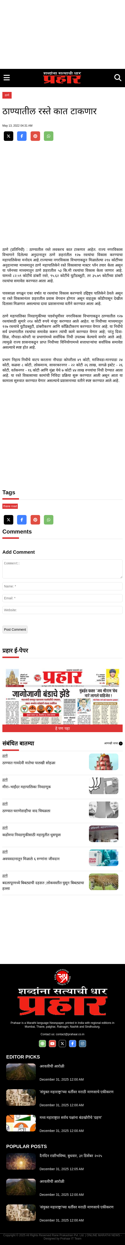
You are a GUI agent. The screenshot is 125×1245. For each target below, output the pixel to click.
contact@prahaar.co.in (70, 1034)
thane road (10, 506)
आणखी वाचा (113, 743)
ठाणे (7, 95)
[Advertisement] (62, 33)
